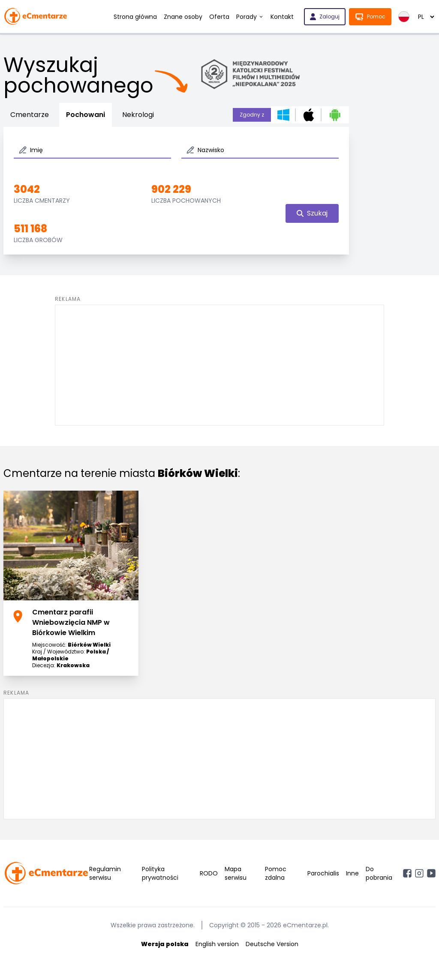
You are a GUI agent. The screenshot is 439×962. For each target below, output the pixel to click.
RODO (209, 873)
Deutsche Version (272, 944)
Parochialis (323, 873)
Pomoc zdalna (275, 873)
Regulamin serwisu (105, 873)
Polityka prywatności (160, 873)
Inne (352, 873)
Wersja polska (165, 944)
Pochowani (85, 115)
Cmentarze (29, 115)
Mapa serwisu (236, 873)
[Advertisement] (219, 365)
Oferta (219, 16)
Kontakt (282, 16)
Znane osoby (183, 16)
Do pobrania (379, 873)
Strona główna (135, 16)
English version (217, 944)
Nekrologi (138, 115)
